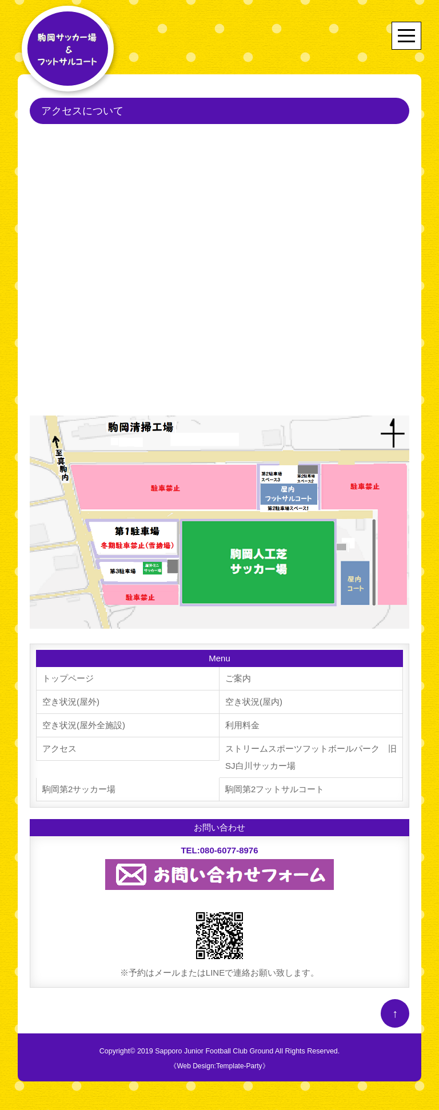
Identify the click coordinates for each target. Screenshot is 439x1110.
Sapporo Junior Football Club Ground (214, 1051)
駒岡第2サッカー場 (78, 789)
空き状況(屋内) (253, 701)
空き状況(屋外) (70, 701)
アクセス (59, 748)
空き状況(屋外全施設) (83, 725)
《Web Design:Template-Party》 (219, 1066)
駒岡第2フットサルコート (274, 789)
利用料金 (242, 725)
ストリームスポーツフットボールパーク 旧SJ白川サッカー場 (311, 757)
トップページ (68, 678)
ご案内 (238, 678)
